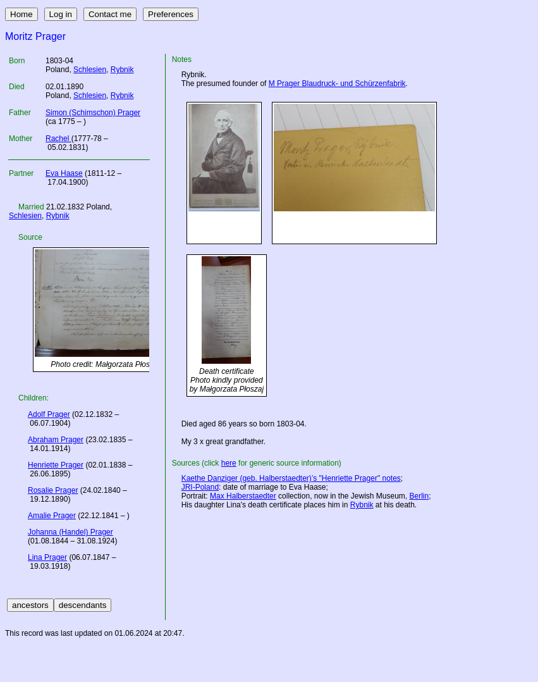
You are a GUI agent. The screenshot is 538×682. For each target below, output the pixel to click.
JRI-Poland (200, 487)
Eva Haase (64, 173)
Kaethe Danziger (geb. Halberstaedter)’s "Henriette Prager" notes (291, 478)
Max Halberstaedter (243, 496)
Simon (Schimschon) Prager (93, 112)
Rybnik (122, 69)
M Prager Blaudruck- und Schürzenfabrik (337, 83)
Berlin (419, 496)
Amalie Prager (52, 515)
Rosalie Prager (53, 490)
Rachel (58, 138)
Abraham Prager (55, 439)
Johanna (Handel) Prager (70, 532)
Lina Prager (47, 557)
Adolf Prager (49, 414)
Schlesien (89, 69)
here (228, 463)
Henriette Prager (55, 465)
